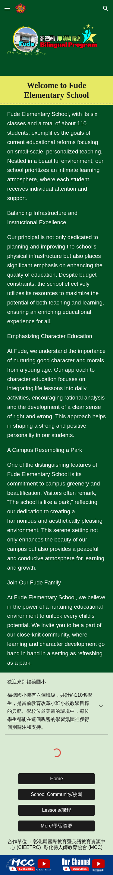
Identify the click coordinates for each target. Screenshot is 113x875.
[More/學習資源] (56, 826)
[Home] (56, 778)
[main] (56, 90)
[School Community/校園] (56, 795)
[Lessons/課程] (56, 810)
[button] (7, 8)
